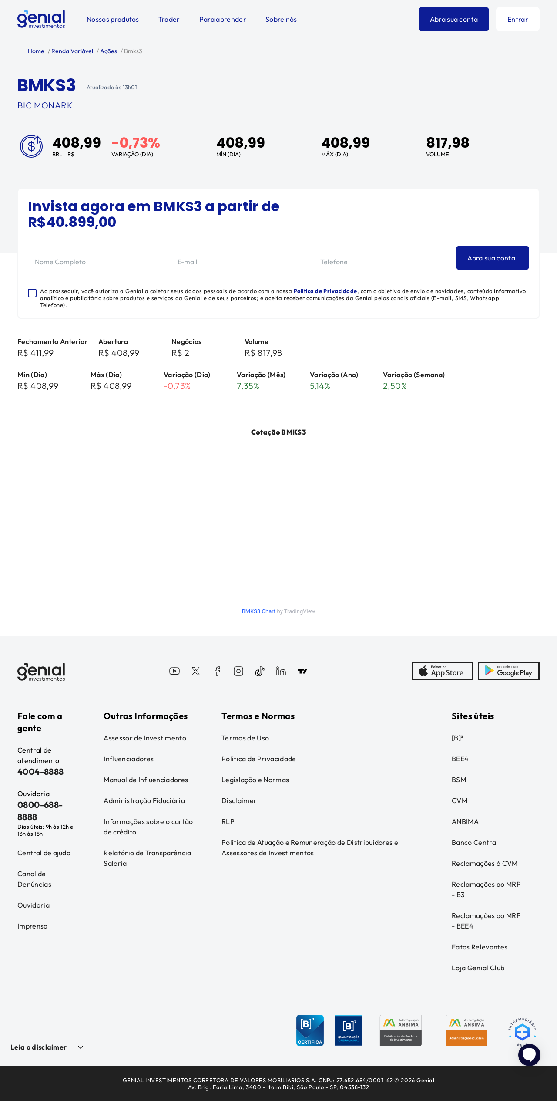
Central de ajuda (43, 852)
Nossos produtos (113, 19)
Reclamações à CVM (484, 863)
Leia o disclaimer (38, 1047)
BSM (459, 779)
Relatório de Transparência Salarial (147, 858)
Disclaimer (239, 800)
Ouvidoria (33, 905)
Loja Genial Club (478, 967)
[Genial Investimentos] (41, 19)
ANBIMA (465, 821)
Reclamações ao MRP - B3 (486, 889)
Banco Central (475, 842)
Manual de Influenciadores (146, 779)
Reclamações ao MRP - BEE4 (486, 920)
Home (36, 51)
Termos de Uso (245, 737)
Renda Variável (71, 51)
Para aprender (222, 19)
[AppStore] (442, 672)
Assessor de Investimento (145, 737)
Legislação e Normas (255, 779)
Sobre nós (281, 19)
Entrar (517, 19)
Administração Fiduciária (144, 800)
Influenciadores (129, 758)
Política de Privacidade (325, 290)
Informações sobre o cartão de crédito (148, 826)
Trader (169, 19)
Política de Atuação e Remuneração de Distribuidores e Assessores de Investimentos (309, 847)
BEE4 (460, 758)
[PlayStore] (509, 672)
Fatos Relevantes (479, 946)
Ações (108, 51)
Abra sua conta (454, 19)
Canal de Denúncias (34, 878)
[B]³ (457, 737)
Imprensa (32, 926)
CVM (459, 800)
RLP (228, 821)
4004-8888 (40, 771)
